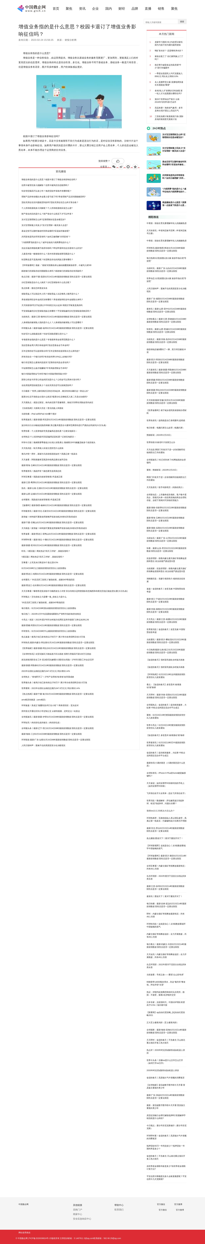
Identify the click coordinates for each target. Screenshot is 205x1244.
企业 (95, 8)
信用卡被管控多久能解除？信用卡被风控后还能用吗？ (45, 185)
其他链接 (77, 1205)
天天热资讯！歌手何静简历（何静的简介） (165, 487)
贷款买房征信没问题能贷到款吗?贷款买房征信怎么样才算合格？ (49, 202)
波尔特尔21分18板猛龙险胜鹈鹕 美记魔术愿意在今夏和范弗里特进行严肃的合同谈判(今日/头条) (63, 425)
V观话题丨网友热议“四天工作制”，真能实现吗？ (42, 557)
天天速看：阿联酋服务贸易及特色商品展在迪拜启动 (44, 459)
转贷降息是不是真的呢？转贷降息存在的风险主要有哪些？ (47, 259)
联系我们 (119, 1209)
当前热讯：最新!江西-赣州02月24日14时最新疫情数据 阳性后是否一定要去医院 (56, 317)
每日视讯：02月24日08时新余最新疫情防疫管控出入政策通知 (48, 608)
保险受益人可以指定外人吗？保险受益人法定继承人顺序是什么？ (50, 294)
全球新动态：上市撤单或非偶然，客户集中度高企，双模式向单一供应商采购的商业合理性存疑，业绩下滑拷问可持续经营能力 (166, 497)
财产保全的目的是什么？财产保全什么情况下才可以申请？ (47, 214)
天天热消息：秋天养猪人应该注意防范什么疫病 (42, 448)
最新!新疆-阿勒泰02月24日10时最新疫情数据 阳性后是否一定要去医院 (52, 665)
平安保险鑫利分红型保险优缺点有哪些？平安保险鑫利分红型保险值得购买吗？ (56, 311)
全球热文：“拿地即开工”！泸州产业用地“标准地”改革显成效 (47, 677)
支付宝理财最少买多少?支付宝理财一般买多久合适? (44, 225)
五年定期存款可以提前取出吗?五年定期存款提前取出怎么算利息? (50, 351)
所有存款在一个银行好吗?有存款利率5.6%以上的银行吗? (46, 357)
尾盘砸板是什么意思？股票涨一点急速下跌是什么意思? (174, 204)
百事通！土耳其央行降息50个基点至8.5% (39, 562)
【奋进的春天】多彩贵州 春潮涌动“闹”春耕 (165, 735)
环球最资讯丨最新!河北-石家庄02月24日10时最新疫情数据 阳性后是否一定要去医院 (58, 511)
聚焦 (69, 8)
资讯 (82, 8)
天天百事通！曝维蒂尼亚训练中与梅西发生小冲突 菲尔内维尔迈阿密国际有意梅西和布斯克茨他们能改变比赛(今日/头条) (74, 591)
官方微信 (161, 1204)
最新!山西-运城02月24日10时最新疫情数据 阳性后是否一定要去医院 (51, 494)
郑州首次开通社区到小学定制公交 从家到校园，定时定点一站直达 (50, 711)
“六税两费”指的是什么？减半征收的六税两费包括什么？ (46, 242)
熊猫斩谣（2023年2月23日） (159, 435)
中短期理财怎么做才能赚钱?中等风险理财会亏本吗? (44, 368)
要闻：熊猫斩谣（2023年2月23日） (162, 470)
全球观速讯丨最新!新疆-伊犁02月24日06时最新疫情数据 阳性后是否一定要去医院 (57, 717)
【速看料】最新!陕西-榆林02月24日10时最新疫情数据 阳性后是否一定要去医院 (56, 505)
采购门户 (77, 1209)
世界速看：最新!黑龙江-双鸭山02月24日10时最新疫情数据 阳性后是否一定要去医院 (58, 534)
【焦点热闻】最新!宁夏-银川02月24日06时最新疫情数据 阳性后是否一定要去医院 (57, 694)
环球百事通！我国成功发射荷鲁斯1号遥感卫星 (41, 477)
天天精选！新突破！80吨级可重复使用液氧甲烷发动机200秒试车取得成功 (54, 528)
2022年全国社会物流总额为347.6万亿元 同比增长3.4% (45, 671)
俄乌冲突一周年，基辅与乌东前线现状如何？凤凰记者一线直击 (49, 454)
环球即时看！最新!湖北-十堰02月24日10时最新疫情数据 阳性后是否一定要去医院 (57, 539)
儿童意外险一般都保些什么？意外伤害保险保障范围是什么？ (48, 254)
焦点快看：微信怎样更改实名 (34, 288)
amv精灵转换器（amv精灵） (34, 700)
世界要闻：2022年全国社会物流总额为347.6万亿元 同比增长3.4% (50, 688)
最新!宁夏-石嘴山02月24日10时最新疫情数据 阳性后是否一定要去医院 (52, 522)
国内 (108, 8)
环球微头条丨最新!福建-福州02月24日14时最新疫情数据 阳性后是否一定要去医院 (57, 328)
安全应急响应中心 (82, 1219)
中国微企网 (23, 1204)
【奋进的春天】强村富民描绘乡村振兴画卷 (165, 660)
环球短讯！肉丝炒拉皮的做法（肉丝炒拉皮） (41, 722)
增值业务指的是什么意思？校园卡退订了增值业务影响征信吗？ (49, 179)
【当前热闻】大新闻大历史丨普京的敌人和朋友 (42, 408)
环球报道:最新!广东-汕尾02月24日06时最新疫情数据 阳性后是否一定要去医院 (55, 740)
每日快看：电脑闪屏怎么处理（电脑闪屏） (165, 428)
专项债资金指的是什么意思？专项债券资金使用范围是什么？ (48, 339)
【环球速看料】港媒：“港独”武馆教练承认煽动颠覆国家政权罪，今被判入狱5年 (56, 265)
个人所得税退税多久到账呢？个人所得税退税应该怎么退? (46, 208)
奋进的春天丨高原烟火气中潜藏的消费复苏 (165, 1078)
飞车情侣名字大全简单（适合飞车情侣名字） (166, 793)
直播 (148, 8)
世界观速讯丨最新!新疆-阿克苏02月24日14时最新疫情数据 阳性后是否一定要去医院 (58, 419)
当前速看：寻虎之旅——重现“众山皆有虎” (165, 974)
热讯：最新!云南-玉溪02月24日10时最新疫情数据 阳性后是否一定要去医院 (54, 488)
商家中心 (77, 1214)
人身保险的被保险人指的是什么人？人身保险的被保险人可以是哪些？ (52, 322)
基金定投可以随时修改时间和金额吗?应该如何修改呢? (45, 231)
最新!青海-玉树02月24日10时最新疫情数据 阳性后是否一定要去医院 (51, 465)
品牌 (135, 8)
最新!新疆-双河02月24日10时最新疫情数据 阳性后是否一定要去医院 (51, 545)
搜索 (182, 21)
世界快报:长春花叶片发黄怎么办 (161, 442)
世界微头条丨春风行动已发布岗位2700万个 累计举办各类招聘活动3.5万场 (54, 682)
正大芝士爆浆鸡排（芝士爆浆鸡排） (163, 1022)
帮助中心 (119, 1205)
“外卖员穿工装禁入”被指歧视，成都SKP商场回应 (43, 602)
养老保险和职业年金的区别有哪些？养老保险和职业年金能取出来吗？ (52, 299)
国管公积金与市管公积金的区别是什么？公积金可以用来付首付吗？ (51, 379)
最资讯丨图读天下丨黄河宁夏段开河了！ (165, 896)
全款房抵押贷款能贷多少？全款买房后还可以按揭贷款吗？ (47, 385)
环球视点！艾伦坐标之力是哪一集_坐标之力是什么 (43, 597)
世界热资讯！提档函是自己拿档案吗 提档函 (166, 420)
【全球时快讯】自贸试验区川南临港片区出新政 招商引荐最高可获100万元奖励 (56, 654)
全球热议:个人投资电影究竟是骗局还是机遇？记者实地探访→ (48, 437)
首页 (56, 8)
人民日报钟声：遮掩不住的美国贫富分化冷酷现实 (43, 745)
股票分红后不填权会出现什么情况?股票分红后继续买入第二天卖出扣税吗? (54, 397)
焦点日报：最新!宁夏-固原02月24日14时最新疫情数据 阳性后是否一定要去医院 (56, 277)
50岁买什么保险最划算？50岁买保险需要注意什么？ (44, 334)
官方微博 (178, 1204)
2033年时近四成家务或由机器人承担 (163, 1070)
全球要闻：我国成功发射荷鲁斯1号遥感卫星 (41, 499)
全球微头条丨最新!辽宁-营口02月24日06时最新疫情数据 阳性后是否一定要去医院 (57, 728)
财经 (121, 8)
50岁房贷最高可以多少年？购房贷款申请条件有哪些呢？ (46, 191)
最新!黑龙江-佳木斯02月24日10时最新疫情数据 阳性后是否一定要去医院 (53, 585)
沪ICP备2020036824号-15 (39, 1238)
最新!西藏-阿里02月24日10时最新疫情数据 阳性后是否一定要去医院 (51, 625)
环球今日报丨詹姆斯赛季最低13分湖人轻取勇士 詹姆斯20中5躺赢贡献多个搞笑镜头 (58, 442)
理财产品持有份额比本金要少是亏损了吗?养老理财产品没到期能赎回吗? (53, 196)
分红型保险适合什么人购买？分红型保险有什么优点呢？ (46, 282)
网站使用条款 (24, 1232)
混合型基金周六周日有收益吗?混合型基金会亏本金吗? (45, 345)
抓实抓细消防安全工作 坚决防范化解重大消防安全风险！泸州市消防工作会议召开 (57, 660)
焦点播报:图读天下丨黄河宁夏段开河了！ (165, 838)
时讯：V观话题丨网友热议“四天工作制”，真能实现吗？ (45, 551)
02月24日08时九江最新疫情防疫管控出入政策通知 (43, 568)
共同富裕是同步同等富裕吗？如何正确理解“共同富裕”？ (46, 237)
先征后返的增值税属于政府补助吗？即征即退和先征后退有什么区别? (51, 248)
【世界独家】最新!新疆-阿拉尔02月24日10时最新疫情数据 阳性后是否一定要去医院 (58, 648)
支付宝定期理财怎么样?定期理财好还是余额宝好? (43, 219)
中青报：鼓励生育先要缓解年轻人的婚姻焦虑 (166, 223)
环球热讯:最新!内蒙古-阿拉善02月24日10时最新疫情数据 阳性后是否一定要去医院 (57, 642)
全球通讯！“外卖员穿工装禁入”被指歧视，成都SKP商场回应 (48, 579)
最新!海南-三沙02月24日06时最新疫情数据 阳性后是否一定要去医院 (51, 734)
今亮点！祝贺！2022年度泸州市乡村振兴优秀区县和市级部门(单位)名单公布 (55, 619)
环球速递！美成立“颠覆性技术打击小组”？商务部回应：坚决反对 (50, 705)
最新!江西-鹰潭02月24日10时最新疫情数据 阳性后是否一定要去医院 (51, 482)
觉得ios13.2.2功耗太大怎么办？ (161, 811)
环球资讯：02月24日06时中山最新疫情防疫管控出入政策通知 (48, 631)
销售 (161, 8)
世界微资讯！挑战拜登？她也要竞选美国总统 (41, 471)
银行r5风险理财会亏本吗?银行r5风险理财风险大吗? (44, 374)
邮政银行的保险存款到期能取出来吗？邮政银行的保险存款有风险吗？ (52, 271)
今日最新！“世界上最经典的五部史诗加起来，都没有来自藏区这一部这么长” (55, 391)
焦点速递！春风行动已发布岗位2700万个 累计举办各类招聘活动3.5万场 (53, 637)
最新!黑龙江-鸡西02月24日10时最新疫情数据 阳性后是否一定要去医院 (52, 574)
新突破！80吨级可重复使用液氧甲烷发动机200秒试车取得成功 (49, 517)
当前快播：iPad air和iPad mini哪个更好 (38, 414)
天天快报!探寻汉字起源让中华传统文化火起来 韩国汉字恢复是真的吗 (51, 305)
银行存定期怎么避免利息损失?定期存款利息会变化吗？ (45, 362)
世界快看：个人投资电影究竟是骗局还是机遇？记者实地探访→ (49, 431)
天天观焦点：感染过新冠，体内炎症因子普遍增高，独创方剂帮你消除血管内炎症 (57, 402)
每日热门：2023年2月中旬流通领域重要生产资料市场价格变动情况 (51, 614)
